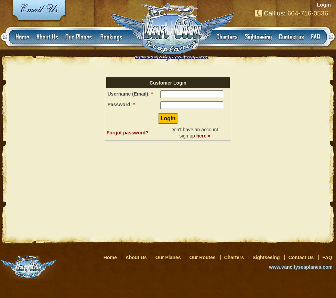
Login (324, 5)
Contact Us (301, 257)
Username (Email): (129, 94)
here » (203, 136)
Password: (120, 104)
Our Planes (168, 257)
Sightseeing (266, 257)
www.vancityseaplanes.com (301, 267)
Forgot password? (128, 132)
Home (110, 257)
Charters (234, 257)
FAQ (327, 257)
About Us (136, 257)
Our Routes (202, 257)
